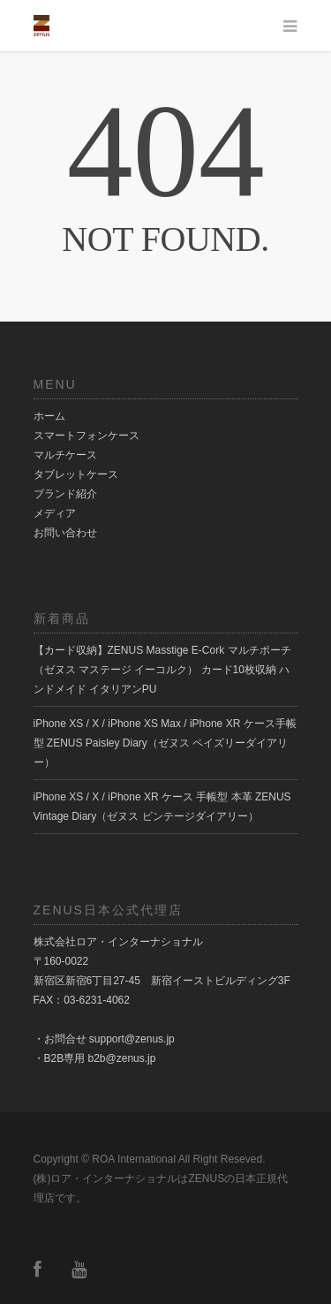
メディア (55, 513)
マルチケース (65, 455)
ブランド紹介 (65, 494)
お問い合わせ (65, 533)
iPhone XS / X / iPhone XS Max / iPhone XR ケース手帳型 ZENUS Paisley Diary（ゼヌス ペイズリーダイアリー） (165, 743)
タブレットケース (76, 474)
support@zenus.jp (132, 1039)
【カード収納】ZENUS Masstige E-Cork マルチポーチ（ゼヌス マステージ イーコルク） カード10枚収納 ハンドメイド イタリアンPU (162, 669)
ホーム (49, 416)
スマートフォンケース (86, 435)
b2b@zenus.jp (122, 1058)
